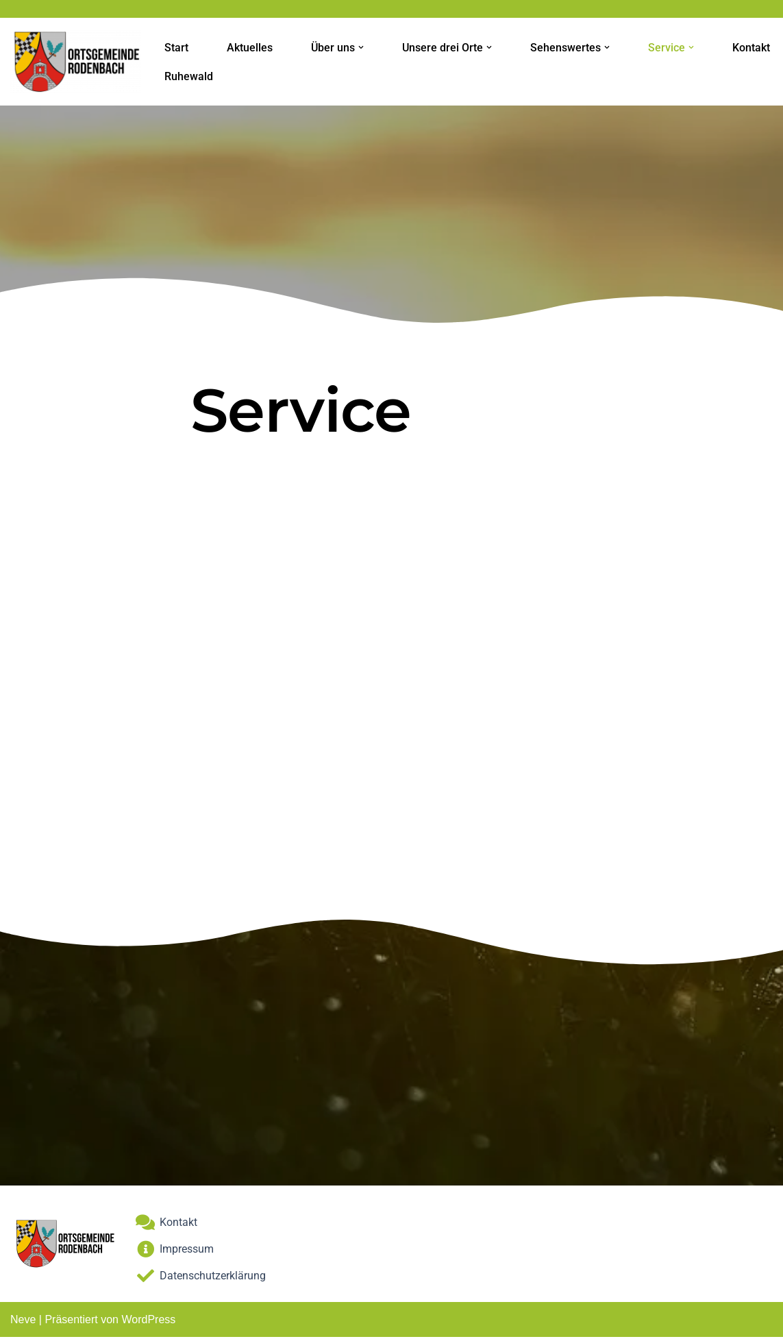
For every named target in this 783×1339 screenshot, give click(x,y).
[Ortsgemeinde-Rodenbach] (75, 61)
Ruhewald (188, 76)
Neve (23, 1321)
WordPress (148, 1321)
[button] (361, 47)
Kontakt (751, 47)
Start (176, 47)
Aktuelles (250, 47)
